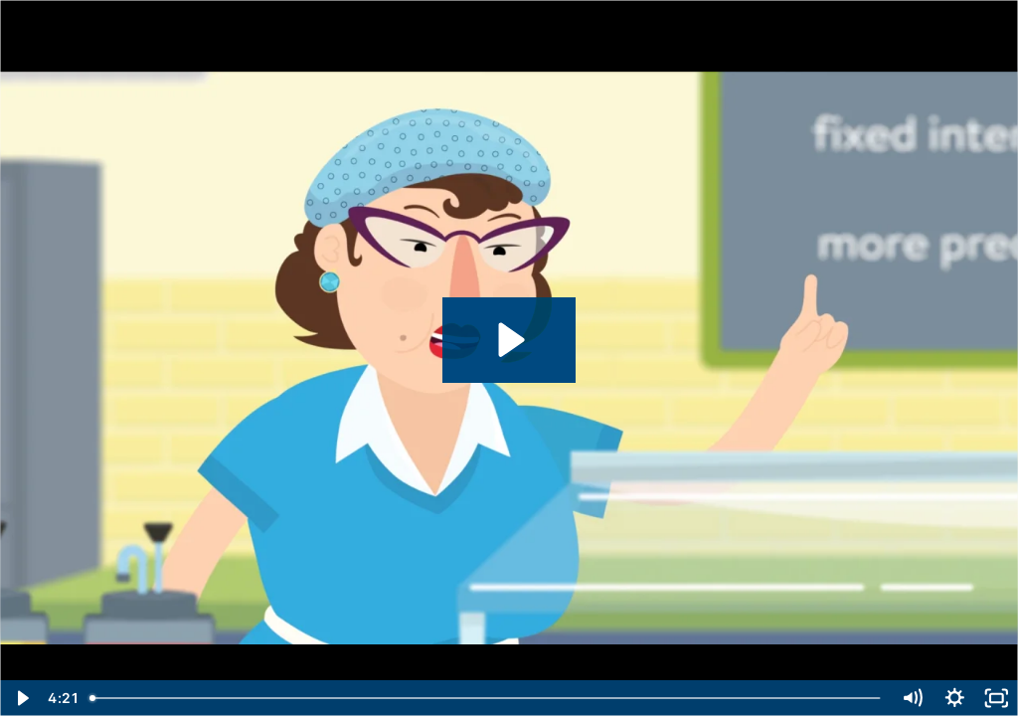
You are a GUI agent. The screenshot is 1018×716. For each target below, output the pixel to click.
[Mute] (912, 698)
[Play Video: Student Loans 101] (508, 339)
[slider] (486, 698)
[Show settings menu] (954, 698)
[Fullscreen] (996, 698)
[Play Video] (21, 698)
